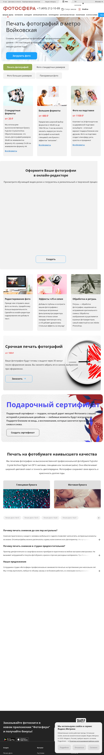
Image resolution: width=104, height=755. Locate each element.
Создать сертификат (23, 436)
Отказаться (79, 747)
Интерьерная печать (40, 17)
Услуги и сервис (92, 17)
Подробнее (64, 747)
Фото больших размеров (19, 79)
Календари (28, 17)
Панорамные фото (49, 79)
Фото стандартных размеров (51, 71)
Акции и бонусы (50, 2)
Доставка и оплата (14, 2)
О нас (5, 2)
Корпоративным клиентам (31, 2)
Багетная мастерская (67, 17)
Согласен (93, 747)
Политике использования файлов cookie (84, 741)
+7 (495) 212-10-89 (48, 9)
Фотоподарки (53, 17)
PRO (66, 2)
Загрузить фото (22, 59)
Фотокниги (19, 17)
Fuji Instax (40, 753)
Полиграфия (80, 17)
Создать (51, 263)
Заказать (19, 382)
